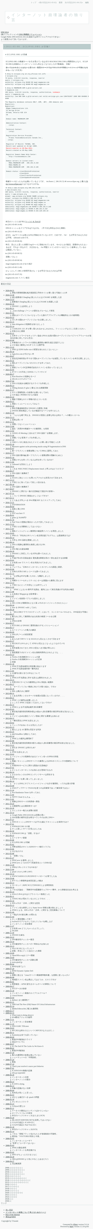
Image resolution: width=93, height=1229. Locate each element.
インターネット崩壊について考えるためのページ (26, 1212)
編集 (87, 2)
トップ (33, 2)
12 (21, 1172)
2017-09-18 (10, 485)
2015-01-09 (10, 578)
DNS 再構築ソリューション (30, 34)
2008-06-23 (10, 1082)
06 (13, 1168)
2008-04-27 (10, 1161)
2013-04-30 (10, 714)
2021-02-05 (10, 370)
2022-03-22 (10, 318)
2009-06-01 (10, 982)
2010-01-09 (10, 912)
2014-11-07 (10, 596)
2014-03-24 (10, 650)
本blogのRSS (11, 1217)
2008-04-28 (10, 1157)
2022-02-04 (10, 340)
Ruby (72, 1227)
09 (19, 1170)
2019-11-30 (10, 435)
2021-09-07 (10, 356)
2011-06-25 (10, 836)
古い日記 (9, 1210)
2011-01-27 (10, 858)
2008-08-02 (10, 1048)
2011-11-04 (10, 795)
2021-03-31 (10, 361)
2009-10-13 (10, 946)
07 (15, 1168)
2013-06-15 (10, 705)
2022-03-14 (10, 327)
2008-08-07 (10, 1044)
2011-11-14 (10, 790)
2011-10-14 (10, 813)
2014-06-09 (10, 632)
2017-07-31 (10, 494)
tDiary (75, 1224)
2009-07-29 (10, 969)
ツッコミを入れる (32, 222)
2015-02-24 (10, 565)
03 (12, 1170)
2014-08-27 (10, 614)
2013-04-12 (10, 718)
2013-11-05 (10, 671)
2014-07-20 (10, 619)
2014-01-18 (10, 664)
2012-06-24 (10, 772)
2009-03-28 (10, 991)
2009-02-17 (10, 1011)
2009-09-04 (10, 964)
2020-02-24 (10, 406)
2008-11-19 (10, 1024)
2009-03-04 (10, 998)
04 (10, 1168)
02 (10, 1170)
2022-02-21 (10, 333)
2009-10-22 (10, 937)
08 (17, 1168)
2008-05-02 (10, 1152)
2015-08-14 (10, 542)
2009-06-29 (10, 973)
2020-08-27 (10, 374)
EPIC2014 (5, 32)
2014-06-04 (10, 637)
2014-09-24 (10, 605)
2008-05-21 (10, 1108)
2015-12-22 (10, 524)
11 (21, 1168)
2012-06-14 (10, 781)
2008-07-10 (10, 1064)
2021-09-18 (10, 352)
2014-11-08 (10, 592)
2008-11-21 (10, 1020)
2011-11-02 (10, 799)
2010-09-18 (10, 887)
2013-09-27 (10, 684)
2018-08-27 (10, 471)
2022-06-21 (10, 309)
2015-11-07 (10, 529)
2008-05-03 (10, 1145)
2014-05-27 (10, 641)
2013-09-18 (10, 689)
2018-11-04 (10, 462)
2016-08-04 (10, 507)
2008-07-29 (10, 1053)
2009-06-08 (10, 977)
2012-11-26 (10, 750)
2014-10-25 (10, 601)
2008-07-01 (10, 1068)
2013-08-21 (10, 698)
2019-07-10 (10, 440)
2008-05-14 (10, 1132)
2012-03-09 (10, 786)
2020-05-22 (10, 397)
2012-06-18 (10, 777)
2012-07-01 (10, 768)
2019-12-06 (10, 426)
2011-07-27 (10, 820)
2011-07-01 (10, 824)
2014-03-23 (10, 655)
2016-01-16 (10, 520)
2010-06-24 (10, 892)
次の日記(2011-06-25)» (74, 2)
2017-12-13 (10, 480)
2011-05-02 (10, 845)
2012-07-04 (10, 759)
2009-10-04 (10, 958)
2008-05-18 (10, 1127)
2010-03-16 (10, 901)
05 (12, 1168)
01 (10, 1172)
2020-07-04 (10, 381)
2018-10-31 (10, 467)
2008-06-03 (10, 1095)
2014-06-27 (10, 623)
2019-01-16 (10, 458)
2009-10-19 (10, 942)
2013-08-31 (10, 693)
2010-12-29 (10, 865)
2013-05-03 (10, 709)
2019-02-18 (10, 444)
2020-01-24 (10, 413)
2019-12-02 (10, 431)
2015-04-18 (10, 551)
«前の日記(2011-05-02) (48, 2)
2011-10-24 (10, 804)
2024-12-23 (10, 300)
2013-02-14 (10, 736)
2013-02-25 (10, 732)
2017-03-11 (10, 498)
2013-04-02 (10, 723)
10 (19, 1168)
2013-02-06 (10, 741)
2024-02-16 (10, 304)
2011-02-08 (10, 854)
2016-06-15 (10, 511)
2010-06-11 (10, 896)
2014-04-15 (10, 646)
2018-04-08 (10, 476)
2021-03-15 (10, 365)
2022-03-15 (10, 322)
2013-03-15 (10, 727)
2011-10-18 (10, 808)
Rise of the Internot (13, 1215)
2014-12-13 (10, 583)
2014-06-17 (10, 628)
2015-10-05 (10, 533)
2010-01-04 (10, 917)
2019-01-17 (10, 453)
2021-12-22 (10, 347)
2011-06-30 (10, 831)
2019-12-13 (10, 417)
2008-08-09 (10, 1037)
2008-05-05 (10, 1139)
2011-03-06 (10, 849)
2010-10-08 (10, 878)
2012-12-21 (10, 745)
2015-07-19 (10, 547)
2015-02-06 (10, 569)
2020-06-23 (10, 386)
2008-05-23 (10, 1104)
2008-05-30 (10, 1099)
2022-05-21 (10, 313)
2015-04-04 (10, 556)
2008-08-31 (10, 1033)
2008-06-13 (10, 1086)
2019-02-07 (10, 449)
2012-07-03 (10, 763)
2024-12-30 (10, 295)
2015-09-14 (10, 538)
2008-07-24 (10, 1060)
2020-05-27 (10, 390)
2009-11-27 (10, 926)
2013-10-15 (10, 680)
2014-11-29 (10, 587)
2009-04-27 (10, 986)
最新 (60, 2)
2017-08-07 (10, 489)
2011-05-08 (13, 46)
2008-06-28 (10, 1075)
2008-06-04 (10, 1090)
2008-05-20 (10, 1118)
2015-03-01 (10, 560)
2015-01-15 (10, 574)
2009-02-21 (10, 1002)
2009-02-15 (10, 1013)
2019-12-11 (10, 422)
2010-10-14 (10, 874)
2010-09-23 (10, 883)
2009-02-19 (10, 1006)
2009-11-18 (10, 933)
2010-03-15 (10, 905)
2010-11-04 (10, 869)
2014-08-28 (10, 610)
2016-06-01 (10, 515)
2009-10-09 (10, 953)
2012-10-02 (10, 754)
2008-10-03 (10, 1028)
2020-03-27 (10, 402)
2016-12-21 (10, 503)
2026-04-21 (10, 291)
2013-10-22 (10, 675)
